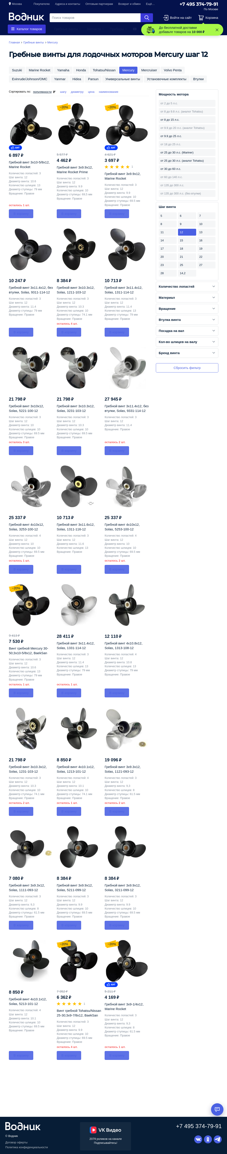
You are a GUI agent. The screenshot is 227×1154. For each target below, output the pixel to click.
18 (181, 248)
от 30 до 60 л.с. (170, 169)
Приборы (117, 29)
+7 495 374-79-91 (199, 4)
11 (162, 232)
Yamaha (63, 70)
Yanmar (59, 79)
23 (162, 265)
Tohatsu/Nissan (104, 70)
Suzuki (17, 70)
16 (200, 240)
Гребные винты (66, 29)
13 (200, 232)
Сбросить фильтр (187, 368)
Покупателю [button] (41, 4)
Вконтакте (198, 1139)
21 (181, 256)
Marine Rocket (39, 70)
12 (181, 232)
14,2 (182, 273)
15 (181, 240)
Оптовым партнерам (99, 4)
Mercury (128, 70)
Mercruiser (149, 70)
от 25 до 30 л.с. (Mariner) (177, 152)
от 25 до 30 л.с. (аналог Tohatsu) (182, 160)
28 (162, 273)
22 (200, 256)
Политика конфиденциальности (26, 1147)
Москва (17, 4)
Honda (81, 70)
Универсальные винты (122, 79)
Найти (147, 17)
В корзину (21, 213)
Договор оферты (16, 1142)
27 (200, 265)
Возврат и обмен (129, 4)
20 (162, 256)
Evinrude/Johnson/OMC (29, 79)
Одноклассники (208, 1139)
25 (181, 265)
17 (162, 248)
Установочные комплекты (166, 79)
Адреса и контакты (67, 4)
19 (200, 248)
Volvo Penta (173, 70)
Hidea (76, 79)
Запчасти (94, 29)
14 (162, 240)
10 (200, 224)
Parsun (93, 79)
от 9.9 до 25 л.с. (171, 136)
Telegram (218, 1139)
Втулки (198, 79)
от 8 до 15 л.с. (169, 119)
